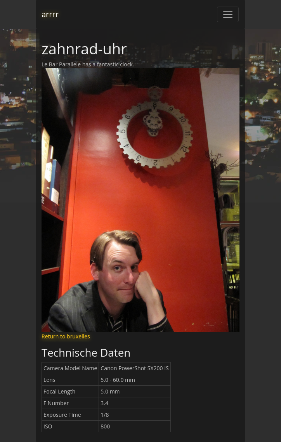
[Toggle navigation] (228, 14)
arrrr (50, 14)
